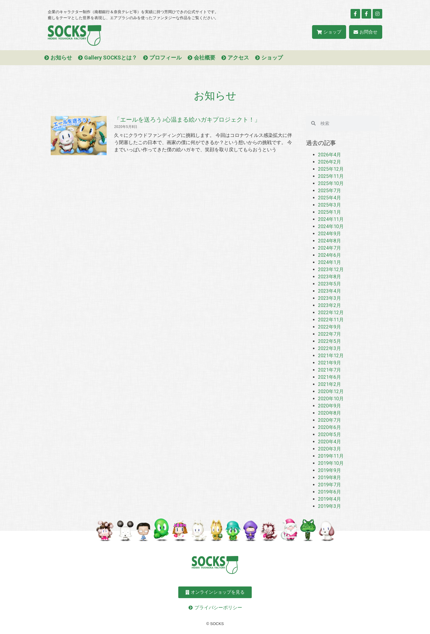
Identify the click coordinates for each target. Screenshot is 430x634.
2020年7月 (329, 420)
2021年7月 (329, 370)
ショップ (272, 57)
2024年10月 (331, 226)
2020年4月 (329, 441)
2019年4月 (329, 499)
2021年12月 (331, 355)
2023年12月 (331, 269)
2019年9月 (329, 470)
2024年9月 (329, 233)
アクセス (238, 57)
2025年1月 (329, 212)
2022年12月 (331, 312)
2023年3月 (329, 298)
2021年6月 (329, 377)
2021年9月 (329, 363)
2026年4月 (329, 155)
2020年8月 (329, 413)
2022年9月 (329, 327)
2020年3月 (329, 449)
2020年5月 (329, 434)
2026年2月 (329, 162)
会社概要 (204, 57)
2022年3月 (329, 348)
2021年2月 (329, 384)
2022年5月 (329, 341)
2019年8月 (329, 477)
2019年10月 (331, 463)
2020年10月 (331, 398)
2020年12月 (331, 391)
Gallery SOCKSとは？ (110, 57)
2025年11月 (331, 176)
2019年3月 (329, 506)
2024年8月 (329, 241)
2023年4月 (329, 291)
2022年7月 (329, 334)
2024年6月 (329, 255)
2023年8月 (329, 276)
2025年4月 (329, 198)
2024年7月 (329, 248)
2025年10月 (331, 183)
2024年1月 (329, 262)
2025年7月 (329, 190)
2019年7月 (329, 485)
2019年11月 (331, 456)
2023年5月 (329, 284)
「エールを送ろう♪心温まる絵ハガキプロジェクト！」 (187, 119)
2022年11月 (331, 320)
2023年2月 (329, 305)
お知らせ (61, 57)
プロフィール (165, 57)
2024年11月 (331, 219)
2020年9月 (329, 406)
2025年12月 (331, 169)
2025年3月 (329, 205)
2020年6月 (329, 427)
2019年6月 (329, 492)
